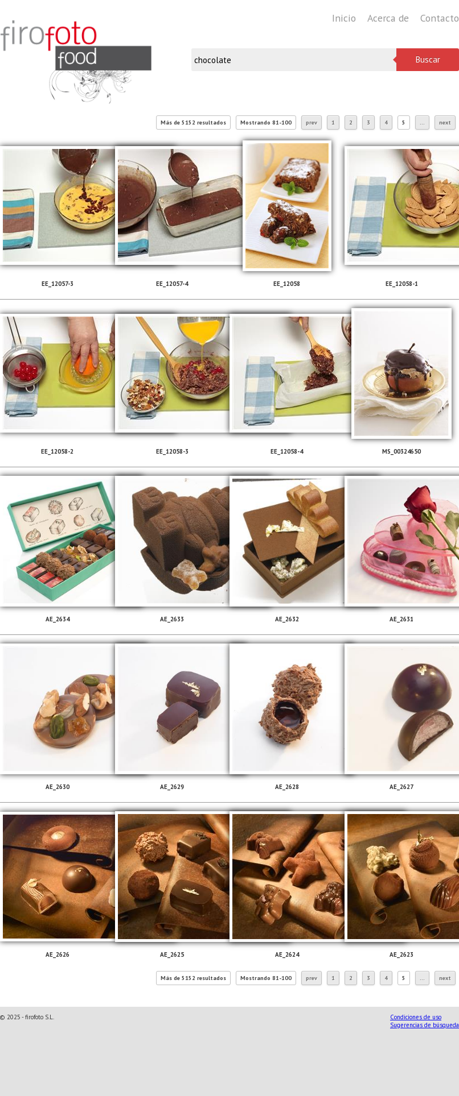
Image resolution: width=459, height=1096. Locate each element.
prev (311, 122)
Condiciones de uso (415, 1017)
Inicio (344, 17)
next (445, 122)
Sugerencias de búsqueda (424, 1025)
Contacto (439, 17)
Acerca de (388, 17)
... (422, 122)
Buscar (428, 59)
